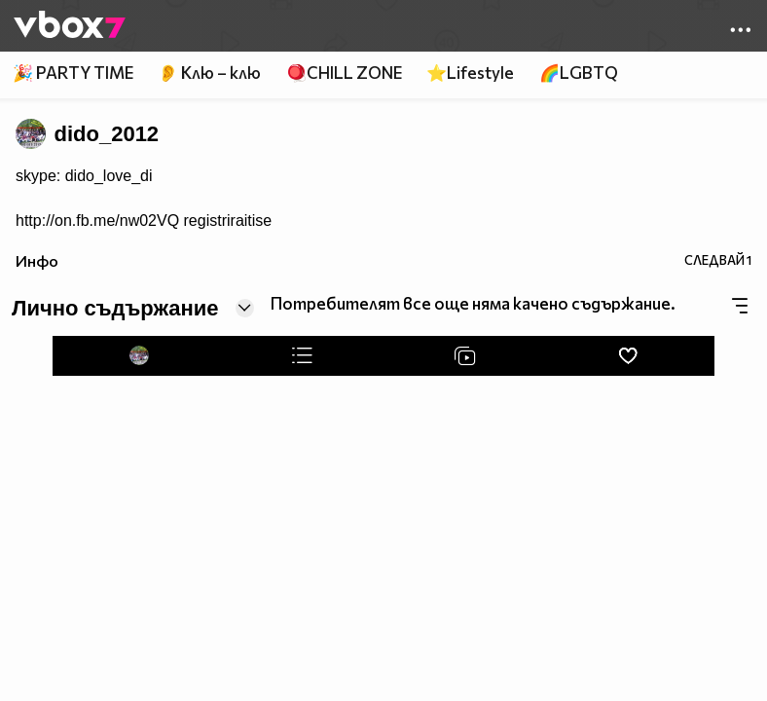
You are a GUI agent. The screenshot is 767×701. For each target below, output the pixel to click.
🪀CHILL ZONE (344, 72)
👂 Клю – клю (209, 72)
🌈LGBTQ (578, 72)
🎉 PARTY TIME (73, 72)
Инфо (37, 260)
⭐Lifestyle (470, 72)
